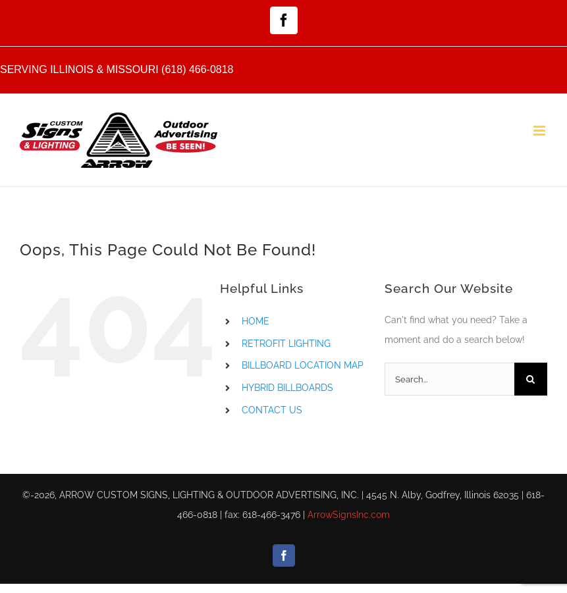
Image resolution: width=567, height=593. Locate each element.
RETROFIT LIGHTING (286, 343)
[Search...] (449, 379)
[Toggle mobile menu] (540, 131)
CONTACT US (272, 410)
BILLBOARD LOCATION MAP (303, 365)
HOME (255, 321)
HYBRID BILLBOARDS (287, 387)
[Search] (530, 379)
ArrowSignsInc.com (349, 514)
